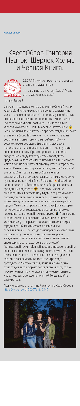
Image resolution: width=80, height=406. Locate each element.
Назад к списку (12, 32)
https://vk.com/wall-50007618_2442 (26, 289)
